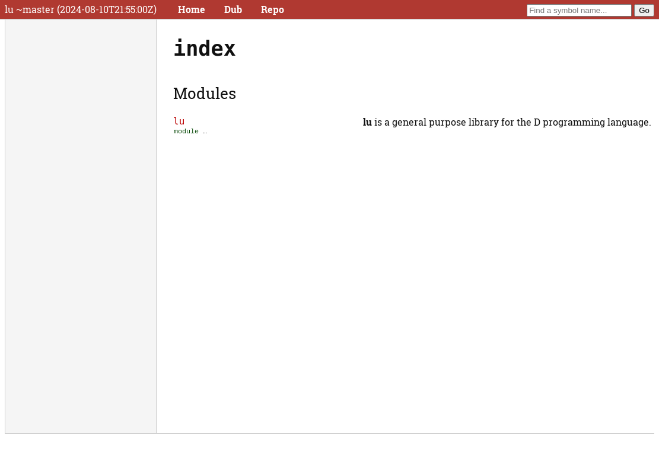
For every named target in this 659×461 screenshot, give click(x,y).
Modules (204, 93)
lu (178, 121)
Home (191, 9)
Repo (272, 9)
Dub (233, 9)
